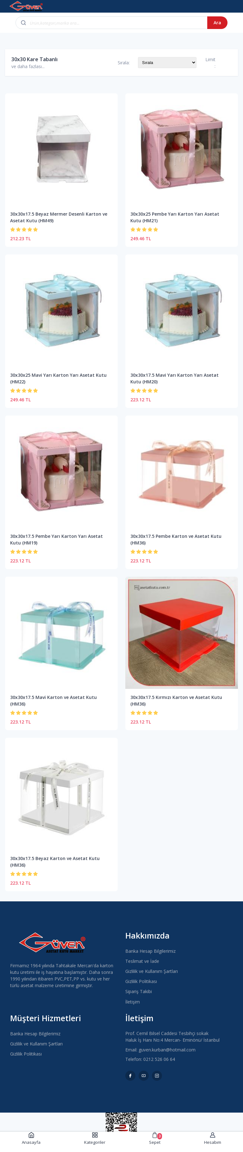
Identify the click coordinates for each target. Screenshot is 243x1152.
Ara (217, 23)
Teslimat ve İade (142, 961)
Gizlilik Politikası (141, 981)
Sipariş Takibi (138, 991)
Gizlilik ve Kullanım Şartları (151, 971)
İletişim (132, 1002)
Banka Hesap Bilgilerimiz (150, 951)
